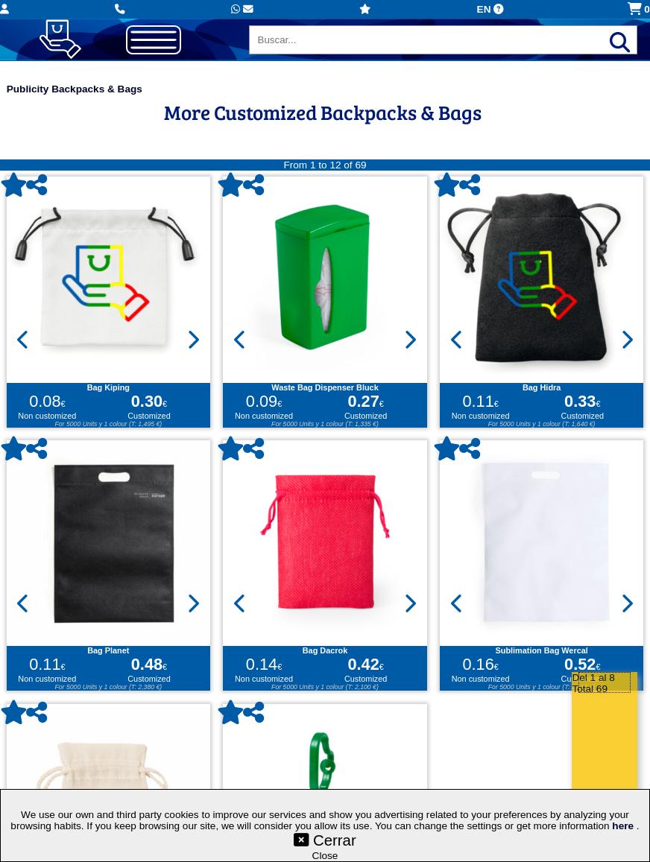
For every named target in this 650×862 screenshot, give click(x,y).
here (624, 825)
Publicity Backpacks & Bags (74, 89)
